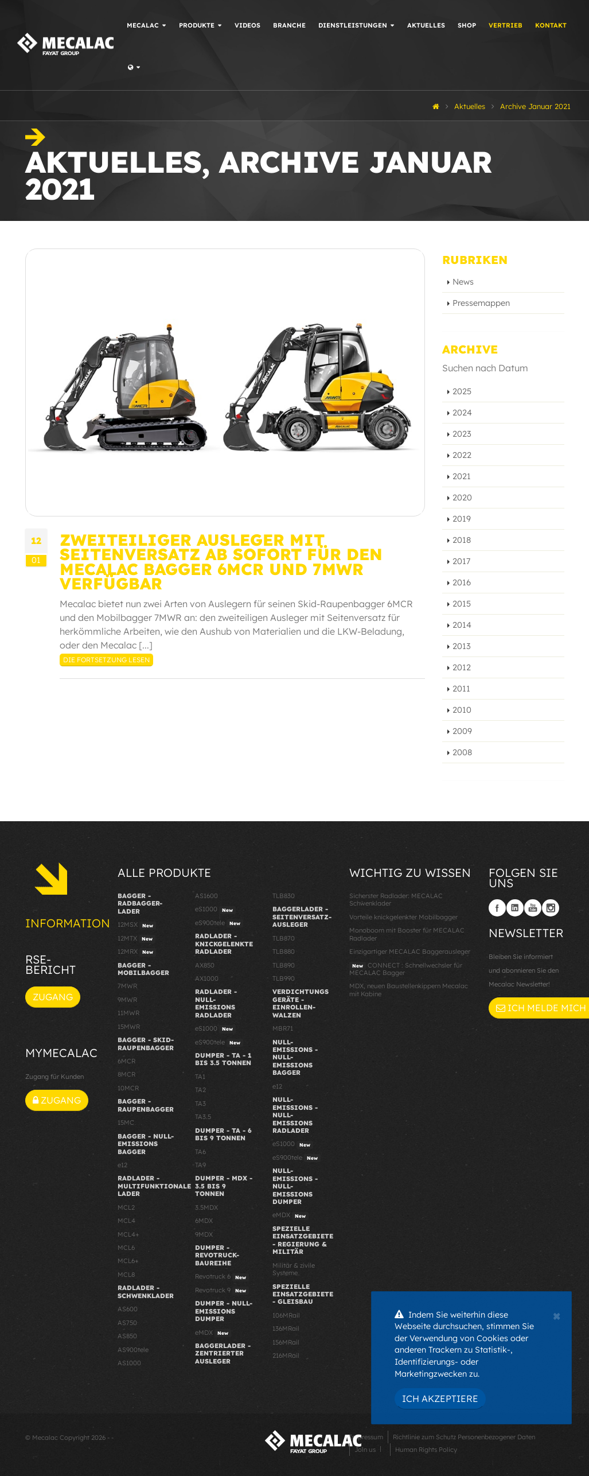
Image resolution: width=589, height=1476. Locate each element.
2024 (462, 412)
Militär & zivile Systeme (293, 1269)
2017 (461, 561)
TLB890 (283, 965)
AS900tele (133, 1350)
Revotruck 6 (222, 1276)
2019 (462, 519)
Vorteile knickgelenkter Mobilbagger (403, 917)
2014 (462, 625)
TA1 (200, 1077)
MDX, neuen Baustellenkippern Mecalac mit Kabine (408, 989)
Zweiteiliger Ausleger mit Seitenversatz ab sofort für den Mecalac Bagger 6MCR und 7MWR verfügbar (221, 561)
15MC (126, 1122)
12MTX (136, 938)
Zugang (53, 997)
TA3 (200, 1104)
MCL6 (126, 1248)
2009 (462, 731)
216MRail (285, 1355)
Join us (365, 1450)
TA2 (200, 1090)
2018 (462, 540)
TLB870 (283, 938)
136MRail (285, 1328)
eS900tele (219, 923)
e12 (122, 1165)
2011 (461, 688)
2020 (462, 497)
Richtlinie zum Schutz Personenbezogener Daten (464, 1437)
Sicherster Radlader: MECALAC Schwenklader (396, 899)
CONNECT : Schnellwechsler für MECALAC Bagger (405, 969)
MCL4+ (128, 1234)
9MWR (127, 1000)
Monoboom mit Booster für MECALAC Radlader (407, 934)
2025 (462, 391)
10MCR (128, 1088)
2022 (462, 455)
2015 (462, 604)
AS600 (128, 1309)
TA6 (200, 1152)
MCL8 (126, 1275)
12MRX (137, 952)
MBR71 (282, 1028)
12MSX (137, 925)
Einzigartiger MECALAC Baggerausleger (409, 951)
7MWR (127, 986)
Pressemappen (481, 303)
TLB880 (283, 951)
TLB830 (283, 896)
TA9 (200, 1165)
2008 (462, 752)
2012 (462, 667)
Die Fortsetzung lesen (106, 659)
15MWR (129, 1027)
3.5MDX (206, 1207)
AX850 (204, 965)
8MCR (126, 1074)
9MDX (204, 1234)
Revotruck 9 (222, 1290)
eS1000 (215, 909)
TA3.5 (203, 1117)
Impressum (366, 1437)
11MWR (128, 1013)
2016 (462, 582)
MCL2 (126, 1207)
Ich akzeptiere (440, 1398)
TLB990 (283, 978)
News (463, 282)
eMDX (213, 1333)
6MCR (126, 1061)
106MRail (286, 1315)
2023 (462, 434)
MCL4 (126, 1221)
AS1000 (129, 1363)
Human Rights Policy (426, 1450)
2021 (462, 476)
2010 (462, 710)
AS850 (127, 1336)
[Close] (556, 1315)
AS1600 (206, 896)
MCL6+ (128, 1261)
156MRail (285, 1342)
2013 (462, 646)
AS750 (127, 1323)
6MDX (204, 1221)
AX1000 (207, 978)
